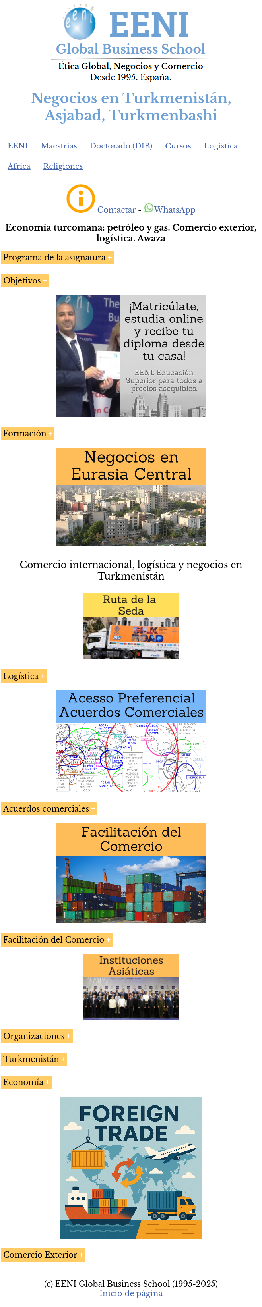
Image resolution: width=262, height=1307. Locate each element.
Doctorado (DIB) (121, 145)
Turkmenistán (31, 1059)
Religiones (63, 166)
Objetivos (22, 280)
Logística (221, 145)
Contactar (116, 210)
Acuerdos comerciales (46, 809)
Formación (25, 433)
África (19, 166)
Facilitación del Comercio (53, 940)
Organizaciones (33, 1036)
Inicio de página (131, 1293)
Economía (23, 1082)
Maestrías (59, 145)
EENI (18, 145)
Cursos (178, 145)
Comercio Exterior (40, 1255)
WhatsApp (170, 210)
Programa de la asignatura (54, 257)
